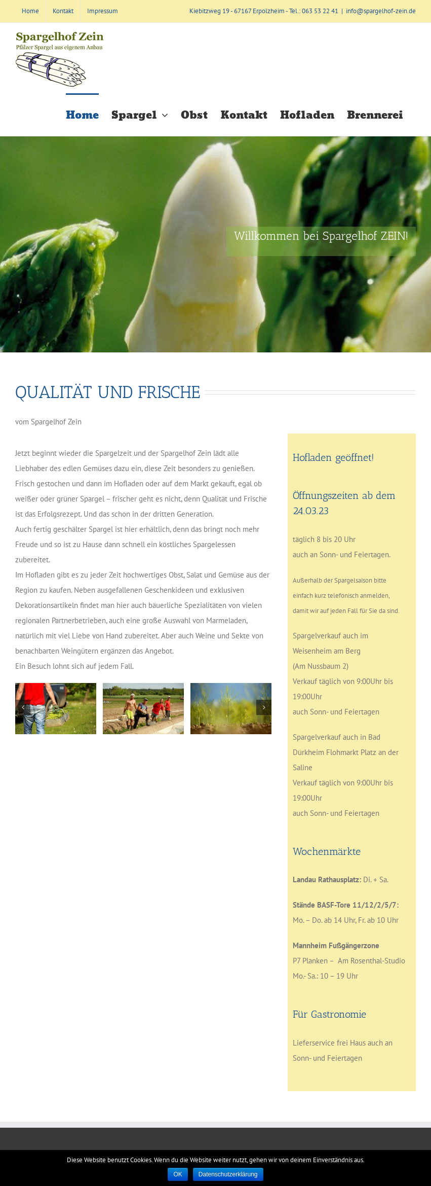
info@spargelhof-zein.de (381, 11)
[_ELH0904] (230, 708)
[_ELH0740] (143, 708)
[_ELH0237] (55, 708)
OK (177, 1174)
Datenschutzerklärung (228, 1174)
